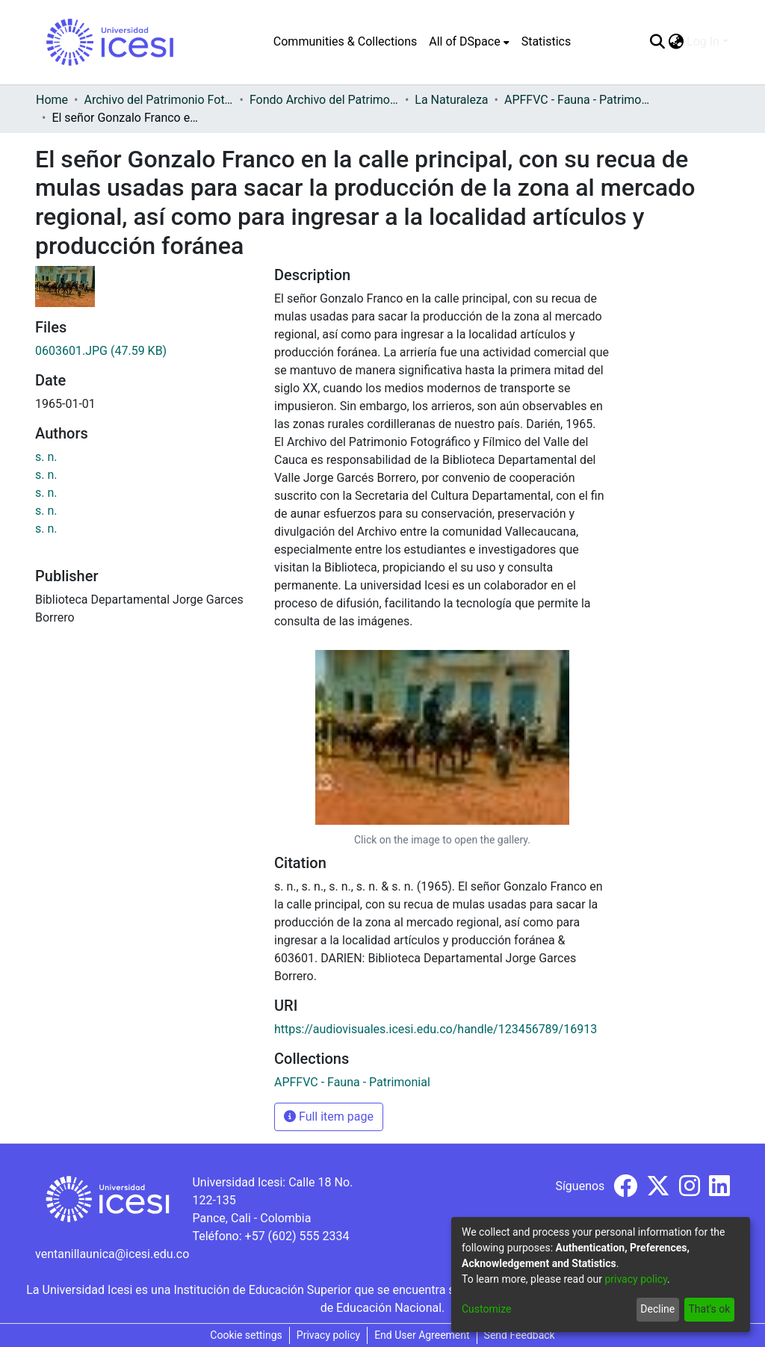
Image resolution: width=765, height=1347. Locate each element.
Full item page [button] (329, 1116)
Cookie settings (246, 1335)
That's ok (709, 1309)
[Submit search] (657, 42)
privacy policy (635, 1279)
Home (52, 100)
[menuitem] (469, 42)
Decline (657, 1309)
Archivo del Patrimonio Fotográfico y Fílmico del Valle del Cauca (158, 100)
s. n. (46, 457)
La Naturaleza (451, 100)
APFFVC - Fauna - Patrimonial (579, 100)
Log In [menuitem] (703, 41)
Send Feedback (519, 1335)
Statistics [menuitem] (546, 41)
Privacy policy (328, 1335)
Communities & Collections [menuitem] (345, 41)
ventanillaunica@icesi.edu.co (112, 1254)
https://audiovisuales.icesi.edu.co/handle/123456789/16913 (435, 1029)
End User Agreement (421, 1335)
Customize (486, 1309)
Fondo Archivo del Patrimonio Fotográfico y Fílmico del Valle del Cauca (324, 100)
